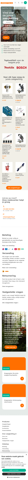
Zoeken (6, 37)
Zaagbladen (5, 426)
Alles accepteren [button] (14, 470)
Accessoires (5, 428)
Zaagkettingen (6, 424)
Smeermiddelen (6, 430)
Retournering (6, 451)
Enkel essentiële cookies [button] (14, 474)
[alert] (14, 466)
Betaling (4, 446)
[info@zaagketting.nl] (3, 214)
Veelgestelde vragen (8, 440)
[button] (14, 477)
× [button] (26, 454)
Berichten (5, 438)
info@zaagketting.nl (9, 217)
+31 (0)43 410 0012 (8, 209)
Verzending (5, 448)
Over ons (4, 436)
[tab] (7, 8)
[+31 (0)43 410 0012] (3, 206)
